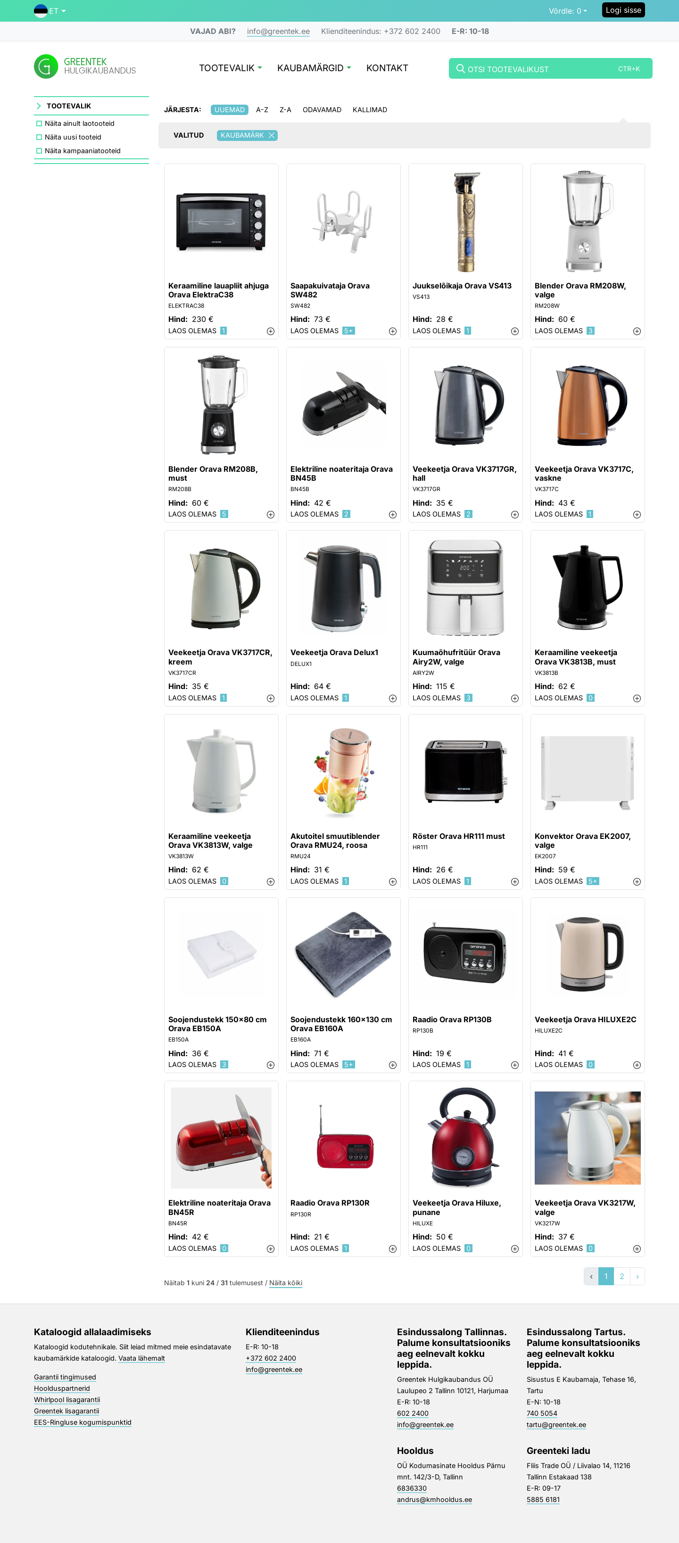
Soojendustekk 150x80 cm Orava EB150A (217, 1024)
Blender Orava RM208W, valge (580, 290)
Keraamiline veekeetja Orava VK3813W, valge (210, 841)
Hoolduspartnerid (62, 1388)
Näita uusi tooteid (73, 137)
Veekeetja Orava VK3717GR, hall (465, 474)
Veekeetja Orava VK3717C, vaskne (584, 474)
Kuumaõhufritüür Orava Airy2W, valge (456, 657)
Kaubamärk (249, 135)
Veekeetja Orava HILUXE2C (586, 1019)
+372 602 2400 (271, 1358)
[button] (50, 11)
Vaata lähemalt (141, 1358)
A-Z (262, 110)
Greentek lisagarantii (66, 1411)
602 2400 (413, 1413)
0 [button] (565, 11)
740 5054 (542, 1413)
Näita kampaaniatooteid (83, 151)
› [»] (637, 1276)
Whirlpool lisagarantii (67, 1399)
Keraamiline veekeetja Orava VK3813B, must (576, 657)
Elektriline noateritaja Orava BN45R (219, 1207)
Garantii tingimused (65, 1377)
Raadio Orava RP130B (452, 1019)
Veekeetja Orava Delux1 (334, 652)
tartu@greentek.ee (556, 1424)
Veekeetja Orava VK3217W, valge (585, 1207)
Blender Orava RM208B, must (213, 474)
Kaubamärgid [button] (314, 69)
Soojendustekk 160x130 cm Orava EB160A (341, 1024)
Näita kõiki (285, 1283)
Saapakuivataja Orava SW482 (330, 290)
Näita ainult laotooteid (80, 123)
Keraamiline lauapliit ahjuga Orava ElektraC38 (218, 290)
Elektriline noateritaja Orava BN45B (341, 474)
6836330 (412, 1488)
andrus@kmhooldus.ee (434, 1499)
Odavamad (322, 110)
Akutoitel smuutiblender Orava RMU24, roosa (335, 841)
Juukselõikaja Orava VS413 (462, 285)
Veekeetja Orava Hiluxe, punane (457, 1207)
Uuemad (230, 110)
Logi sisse (623, 10)
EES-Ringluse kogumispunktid (83, 1422)
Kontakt (387, 69)
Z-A (285, 110)
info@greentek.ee (278, 31)
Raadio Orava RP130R (330, 1202)
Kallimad (370, 110)
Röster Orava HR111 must (459, 836)
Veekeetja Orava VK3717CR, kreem (220, 657)
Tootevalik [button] (230, 69)
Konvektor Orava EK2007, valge (583, 841)
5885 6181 (543, 1499)
